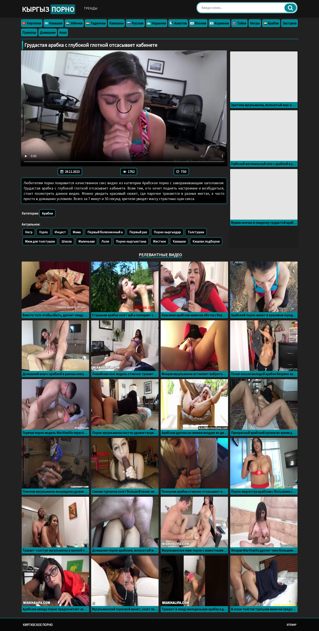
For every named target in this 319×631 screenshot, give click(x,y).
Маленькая (86, 241)
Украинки (156, 23)
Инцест (60, 232)
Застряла (289, 23)
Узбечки (74, 23)
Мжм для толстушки (40, 241)
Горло (43, 232)
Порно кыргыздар (167, 232)
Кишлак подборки (206, 241)
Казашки (53, 23)
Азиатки (178, 23)
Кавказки (116, 23)
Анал (63, 32)
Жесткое (159, 241)
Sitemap (291, 625)
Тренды (90, 8)
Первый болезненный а (105, 232)
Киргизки (31, 23)
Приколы (29, 32)
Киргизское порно (38, 625)
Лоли (105, 241)
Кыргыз (48, 9)
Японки (198, 23)
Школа (66, 241)
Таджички (95, 23)
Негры (255, 23)
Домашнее (48, 32)
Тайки (239, 23)
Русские (135, 23)
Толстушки (196, 232)
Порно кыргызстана (131, 241)
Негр (28, 232)
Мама (77, 232)
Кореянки (219, 23)
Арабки (271, 23)
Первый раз (138, 232)
